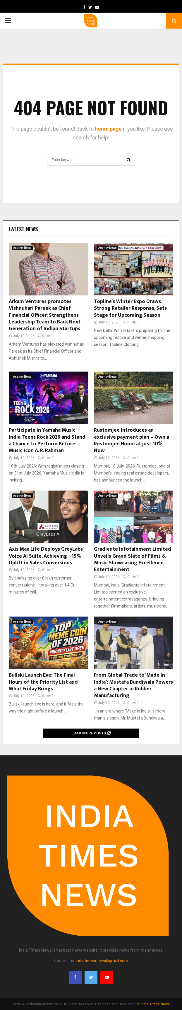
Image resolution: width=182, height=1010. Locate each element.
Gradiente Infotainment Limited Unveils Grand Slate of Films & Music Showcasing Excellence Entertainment (132, 559)
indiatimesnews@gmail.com (102, 960)
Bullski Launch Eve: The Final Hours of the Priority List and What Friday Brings (43, 682)
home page (108, 129)
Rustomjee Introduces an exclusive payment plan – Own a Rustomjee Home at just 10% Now (131, 440)
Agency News (22, 247)
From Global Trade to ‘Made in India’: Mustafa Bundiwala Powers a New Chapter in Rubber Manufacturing (133, 685)
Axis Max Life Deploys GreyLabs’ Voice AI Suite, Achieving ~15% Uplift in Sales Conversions (46, 556)
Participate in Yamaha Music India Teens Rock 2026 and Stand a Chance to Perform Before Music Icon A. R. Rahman (47, 440)
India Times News (155, 1004)
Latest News (23, 229)
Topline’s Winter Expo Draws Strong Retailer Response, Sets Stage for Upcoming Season (130, 308)
